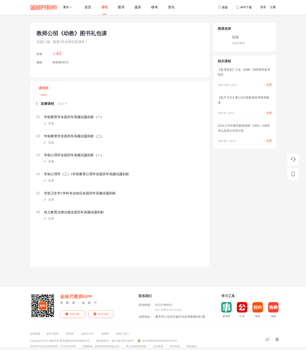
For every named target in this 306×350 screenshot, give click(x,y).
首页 (88, 7)
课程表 (44, 88)
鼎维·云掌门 (122, 333)
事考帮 (70, 333)
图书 (121, 7)
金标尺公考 (87, 333)
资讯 (171, 7)
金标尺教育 (52, 333)
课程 (104, 7)
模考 (154, 7)
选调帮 (105, 333)
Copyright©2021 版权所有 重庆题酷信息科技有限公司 (60, 340)
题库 (138, 7)
